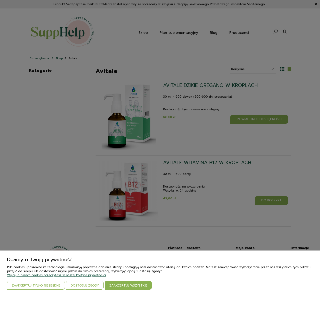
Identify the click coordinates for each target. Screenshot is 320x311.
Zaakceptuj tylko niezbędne (36, 285)
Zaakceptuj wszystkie (128, 285)
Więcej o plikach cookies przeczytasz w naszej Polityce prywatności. (56, 275)
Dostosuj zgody (85, 285)
